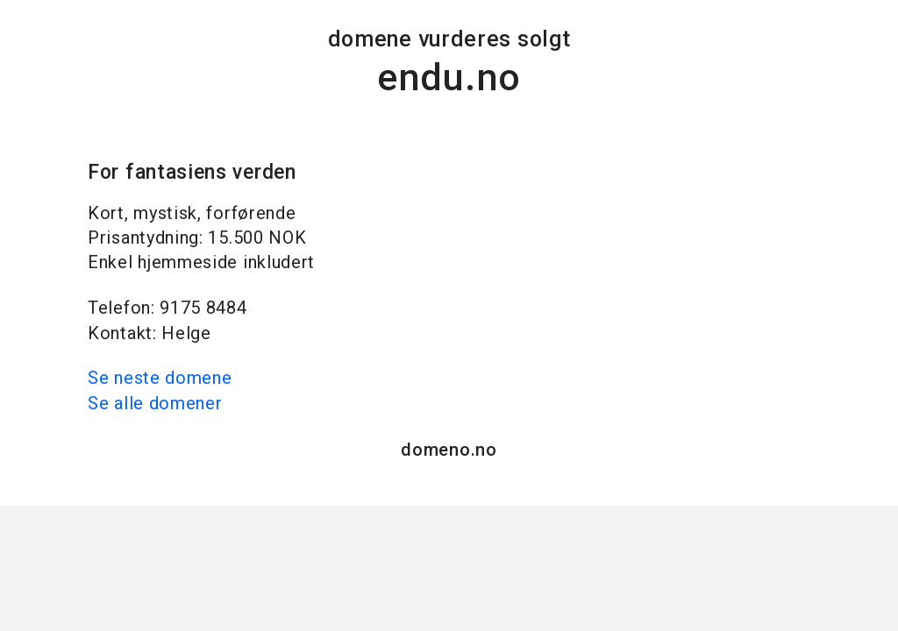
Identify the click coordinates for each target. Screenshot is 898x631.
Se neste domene (160, 377)
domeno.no (448, 449)
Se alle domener (155, 403)
